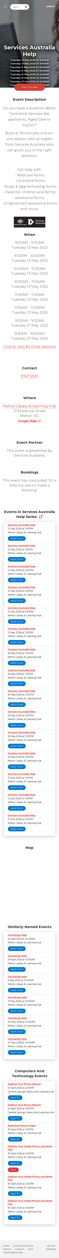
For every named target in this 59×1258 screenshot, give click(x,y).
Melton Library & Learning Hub (29, 406)
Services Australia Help (21, 525)
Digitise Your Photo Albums (24, 1084)
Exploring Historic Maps (22, 1125)
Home (6, 1246)
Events (50, 6)
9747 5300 (29, 376)
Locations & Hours (22, 1246)
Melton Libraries (51, 1247)
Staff (30, 1249)
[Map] (29, 884)
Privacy (7, 1249)
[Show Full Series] (41, 517)
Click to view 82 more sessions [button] (29, 346)
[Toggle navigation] (5, 6)
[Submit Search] (26, 7)
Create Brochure (13, 1252)
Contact (19, 1249)
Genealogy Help (17, 935)
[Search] (16, 7)
